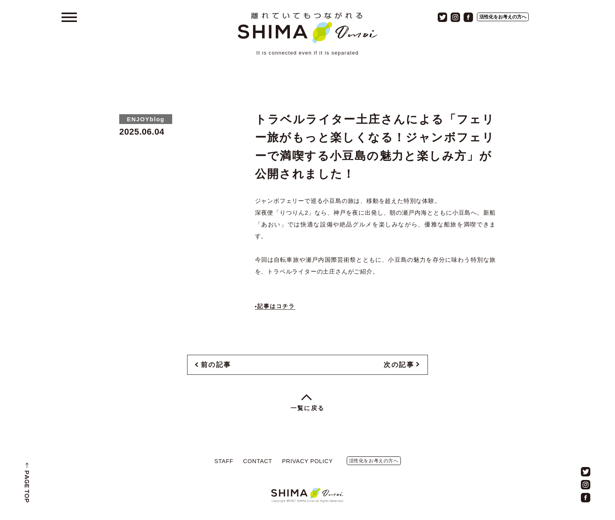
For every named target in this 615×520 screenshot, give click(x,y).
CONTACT (257, 461)
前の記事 (216, 364)
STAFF (223, 461)
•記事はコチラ (275, 306)
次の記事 (399, 364)
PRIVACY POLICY (307, 461)
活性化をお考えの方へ (502, 17)
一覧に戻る (307, 408)
